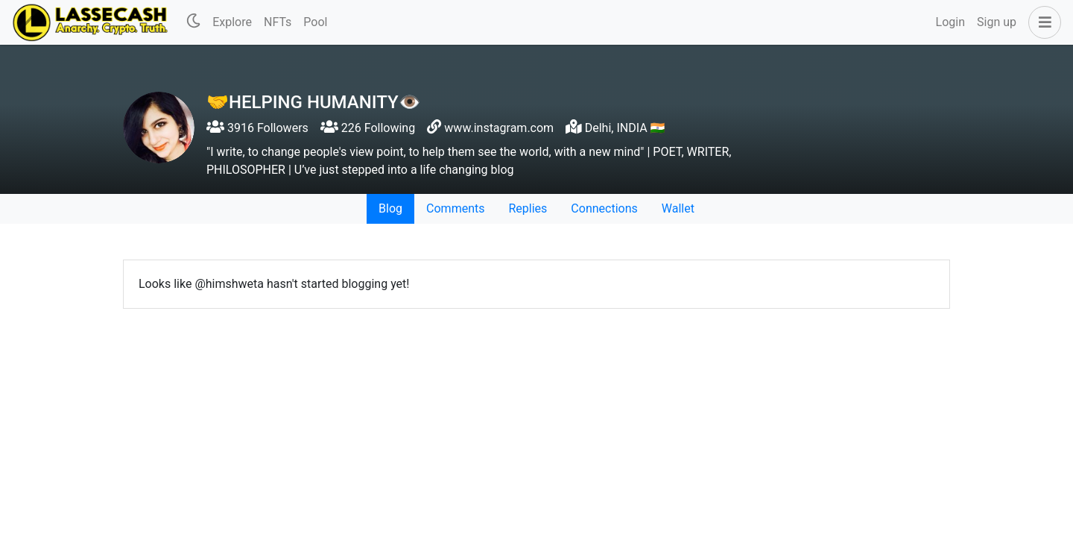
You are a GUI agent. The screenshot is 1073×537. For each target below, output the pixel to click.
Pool (315, 22)
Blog (390, 208)
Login (950, 22)
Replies (527, 208)
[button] (1041, 22)
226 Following (367, 128)
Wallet (678, 208)
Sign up (996, 22)
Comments (455, 208)
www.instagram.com (499, 128)
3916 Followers (257, 128)
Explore (232, 22)
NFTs (277, 22)
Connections (604, 208)
